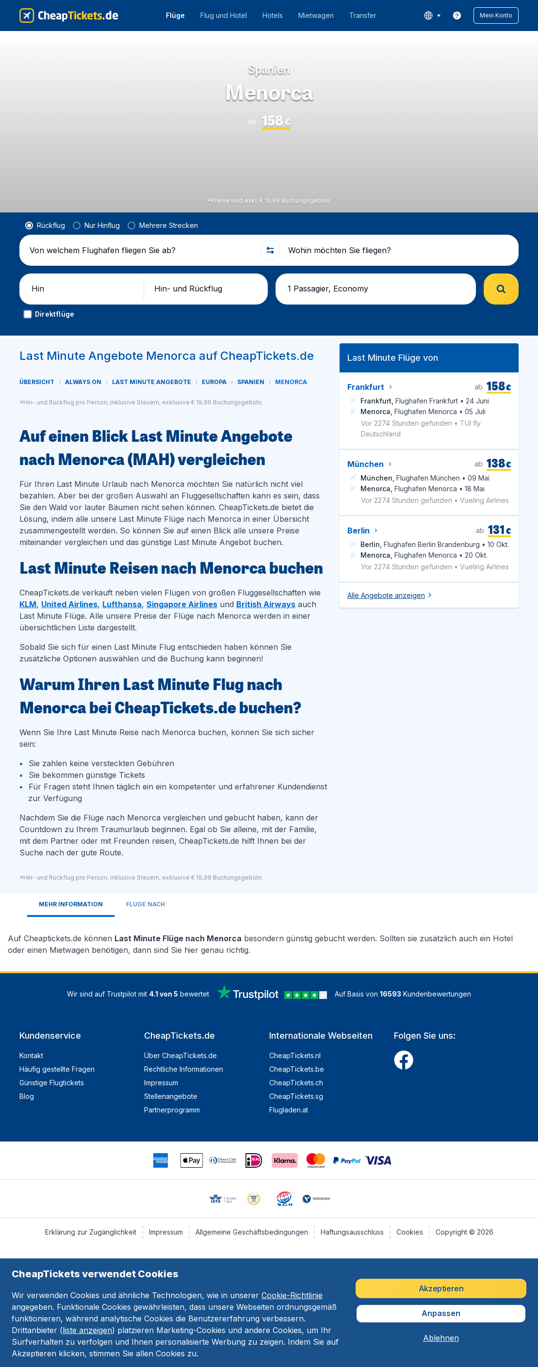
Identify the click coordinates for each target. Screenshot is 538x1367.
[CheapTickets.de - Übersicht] (68, 15)
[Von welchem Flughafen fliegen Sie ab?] (141, 250)
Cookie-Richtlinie (292, 1295)
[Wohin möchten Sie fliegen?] (399, 250)
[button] (496, 15)
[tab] (70, 905)
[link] (457, 15)
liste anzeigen (87, 1330)
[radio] (45, 225)
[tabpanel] (269, 940)
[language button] (432, 15)
